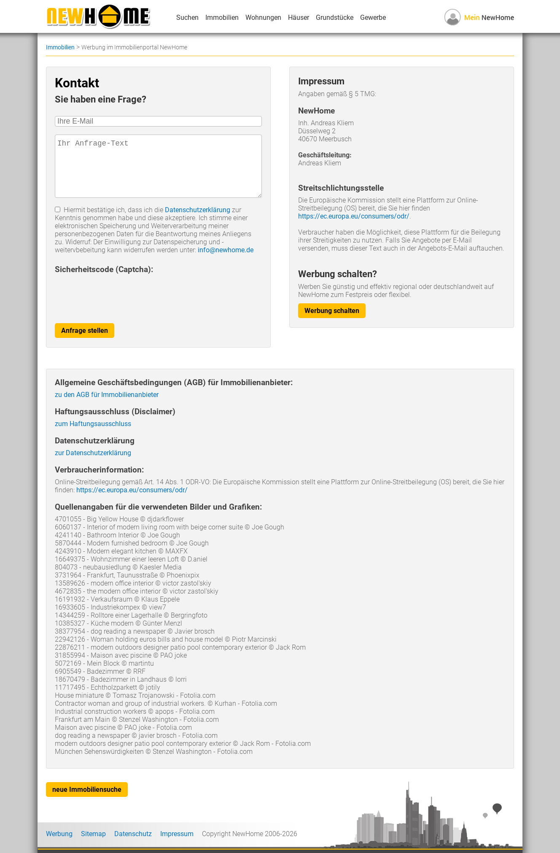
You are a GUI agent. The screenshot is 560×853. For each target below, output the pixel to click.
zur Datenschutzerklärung (93, 453)
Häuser (298, 17)
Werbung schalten (331, 311)
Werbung (59, 834)
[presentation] (119, 294)
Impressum (177, 834)
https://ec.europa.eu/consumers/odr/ (353, 216)
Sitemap (93, 834)
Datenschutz (133, 834)
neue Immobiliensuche (86, 790)
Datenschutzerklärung (197, 210)
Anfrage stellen (84, 331)
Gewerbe (373, 17)
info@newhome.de (225, 250)
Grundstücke (334, 17)
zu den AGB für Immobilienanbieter (107, 395)
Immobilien (222, 17)
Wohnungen (263, 17)
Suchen (187, 17)
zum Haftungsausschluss (93, 424)
